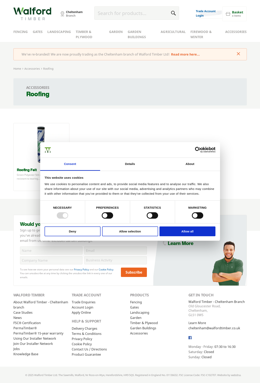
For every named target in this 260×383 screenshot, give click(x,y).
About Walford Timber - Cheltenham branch (40, 305)
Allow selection (130, 231)
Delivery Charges (84, 328)
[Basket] (234, 13)
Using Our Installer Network (34, 338)
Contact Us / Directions (89, 349)
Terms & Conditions (87, 333)
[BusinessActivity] (115, 260)
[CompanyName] (51, 260)
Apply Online (81, 312)
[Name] (51, 250)
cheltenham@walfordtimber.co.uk (214, 328)
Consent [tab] (70, 164)
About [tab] (190, 164)
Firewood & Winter (201, 34)
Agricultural (173, 32)
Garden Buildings (137, 34)
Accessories (236, 32)
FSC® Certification (27, 323)
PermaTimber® (25, 328)
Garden (116, 32)
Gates (38, 32)
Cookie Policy (106, 269)
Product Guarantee (86, 354)
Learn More (180, 243)
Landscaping (59, 32)
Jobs (16, 349)
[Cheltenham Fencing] (32, 13)
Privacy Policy (81, 269)
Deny (72, 231)
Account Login (82, 307)
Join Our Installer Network (33, 343)
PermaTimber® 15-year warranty (38, 333)
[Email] (115, 250)
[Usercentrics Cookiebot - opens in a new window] (197, 150)
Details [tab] (130, 164)
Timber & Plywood (84, 34)
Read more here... (185, 54)
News (17, 318)
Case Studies (23, 312)
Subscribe (134, 272)
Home (17, 68)
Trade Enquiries (84, 302)
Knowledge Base (25, 354)
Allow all (187, 231)
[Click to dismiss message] (238, 54)
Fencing (20, 32)
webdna (236, 375)
